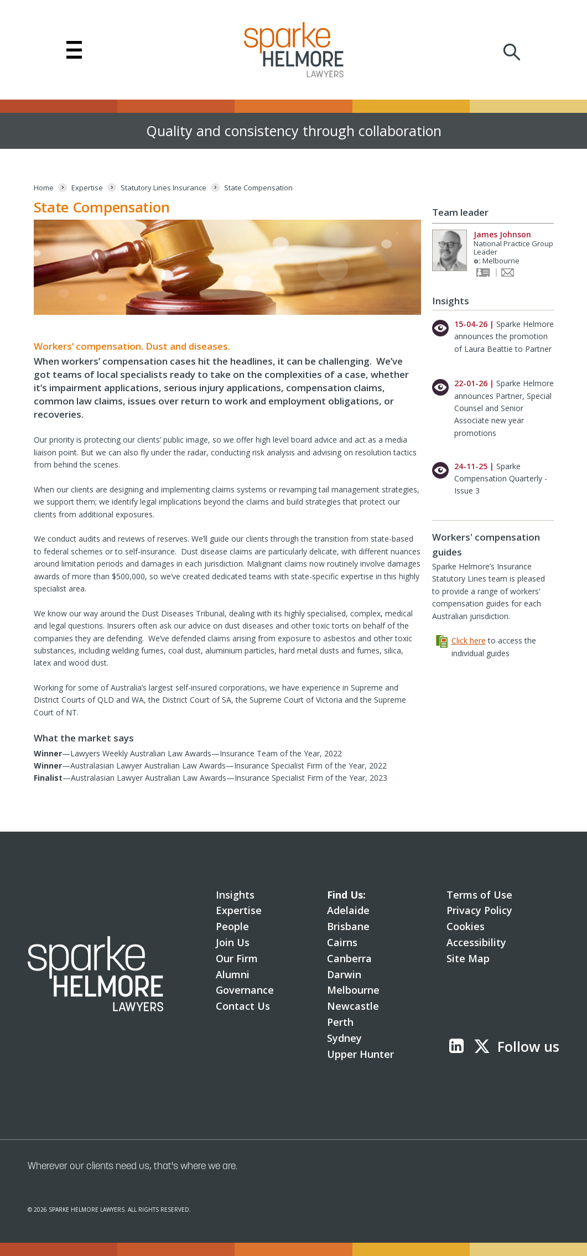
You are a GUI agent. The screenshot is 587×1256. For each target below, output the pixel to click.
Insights (235, 894)
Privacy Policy (479, 910)
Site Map (468, 958)
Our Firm (237, 958)
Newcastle (353, 1006)
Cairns (342, 942)
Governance (245, 990)
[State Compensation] (258, 188)
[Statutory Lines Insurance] (163, 188)
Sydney (344, 1038)
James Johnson (502, 234)
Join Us (233, 942)
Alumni (233, 974)
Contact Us (243, 1006)
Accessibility (476, 942)
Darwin (344, 974)
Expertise (239, 910)
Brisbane (348, 926)
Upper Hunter (360, 1054)
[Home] (44, 188)
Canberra (349, 958)
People (232, 926)
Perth (340, 1022)
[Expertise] (87, 188)
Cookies (465, 926)
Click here (468, 640)
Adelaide (348, 910)
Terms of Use (479, 894)
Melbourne (353, 990)
